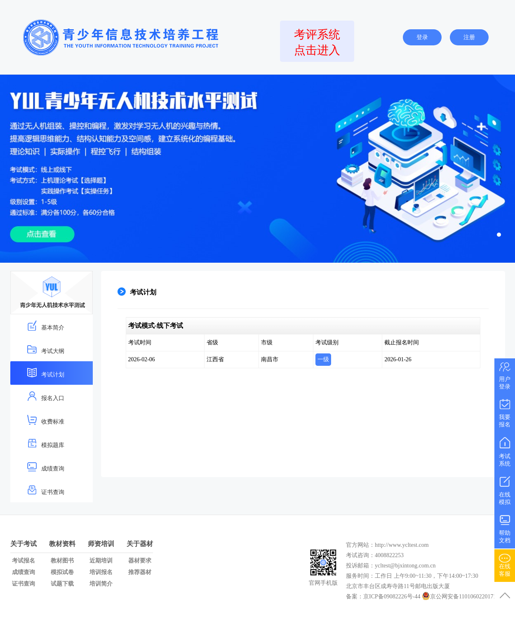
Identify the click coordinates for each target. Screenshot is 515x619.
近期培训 (101, 561)
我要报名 (504, 411)
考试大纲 (45, 349)
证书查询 (45, 490)
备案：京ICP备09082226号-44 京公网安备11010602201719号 (425, 596)
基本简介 (45, 325)
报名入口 (45, 396)
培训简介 (101, 584)
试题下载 (62, 584)
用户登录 (504, 374)
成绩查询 (45, 466)
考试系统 (504, 450)
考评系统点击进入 (317, 42)
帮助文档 (504, 527)
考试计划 (45, 372)
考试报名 (23, 561)
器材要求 (139, 561)
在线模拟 (504, 489)
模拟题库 (45, 443)
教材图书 (62, 561)
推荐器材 (139, 572)
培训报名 (101, 572)
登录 (422, 37)
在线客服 (505, 564)
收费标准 (45, 419)
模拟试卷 (62, 572)
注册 (469, 37)
